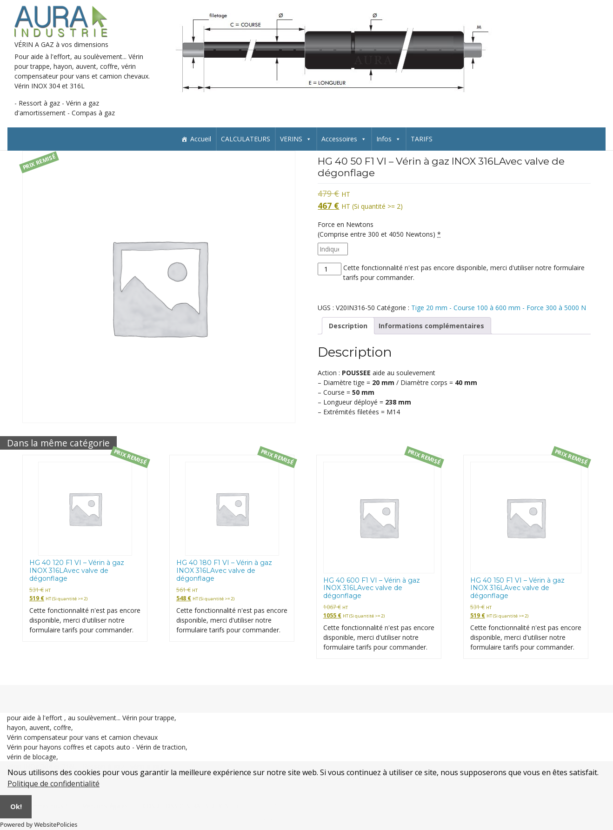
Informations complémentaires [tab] (431, 325)
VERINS (296, 138)
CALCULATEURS (245, 138)
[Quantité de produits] (329, 269)
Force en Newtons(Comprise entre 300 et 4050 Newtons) (379, 229)
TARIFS (422, 138)
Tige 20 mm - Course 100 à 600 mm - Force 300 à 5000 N (498, 307)
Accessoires (343, 138)
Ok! (16, 806)
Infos (388, 138)
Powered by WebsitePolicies (38, 824)
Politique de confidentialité (53, 783)
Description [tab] (348, 325)
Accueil (200, 138)
